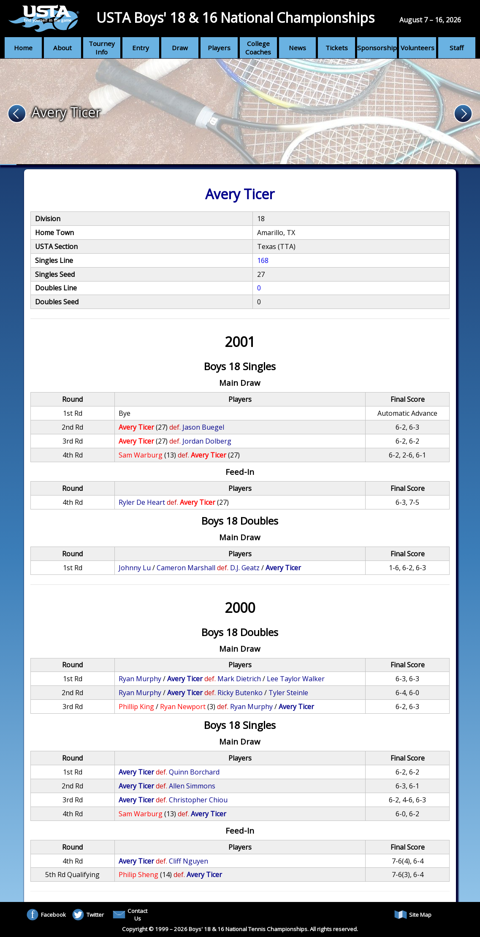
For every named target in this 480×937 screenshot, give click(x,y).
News (297, 47)
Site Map (412, 914)
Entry (140, 47)
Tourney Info (102, 47)
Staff (457, 47)
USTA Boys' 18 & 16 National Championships (235, 17)
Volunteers (417, 47)
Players (219, 47)
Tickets (336, 47)
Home (23, 47)
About (62, 47)
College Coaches (258, 47)
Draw (180, 47)
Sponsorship (377, 47)
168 (262, 260)
